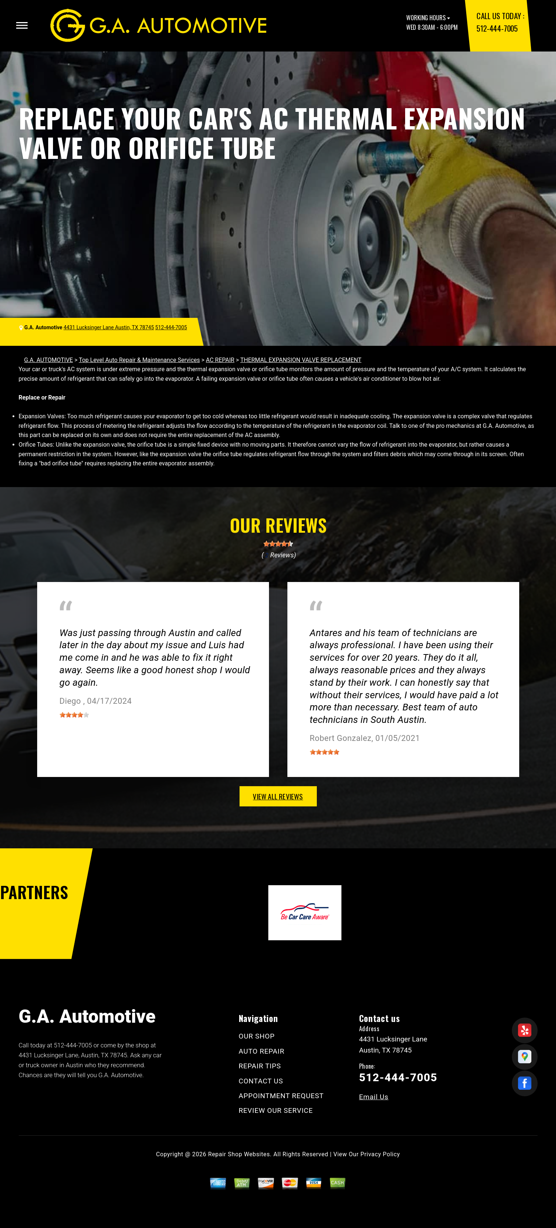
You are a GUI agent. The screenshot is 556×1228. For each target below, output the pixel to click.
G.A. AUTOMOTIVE (48, 359)
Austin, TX (323, 621)
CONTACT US (261, 1081)
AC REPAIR (220, 359)
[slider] (278, 544)
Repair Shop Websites (239, 1154)
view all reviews (278, 796)
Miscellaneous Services (90, 621)
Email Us (374, 1096)
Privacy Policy (380, 1154)
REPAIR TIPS (260, 1066)
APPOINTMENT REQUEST (281, 1096)
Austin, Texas (154, 621)
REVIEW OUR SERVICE (276, 1110)
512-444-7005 (497, 28)
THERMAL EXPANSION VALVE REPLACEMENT (300, 359)
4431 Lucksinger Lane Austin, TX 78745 (109, 327)
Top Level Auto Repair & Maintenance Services (139, 359)
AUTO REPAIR (261, 1051)
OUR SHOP (257, 1036)
